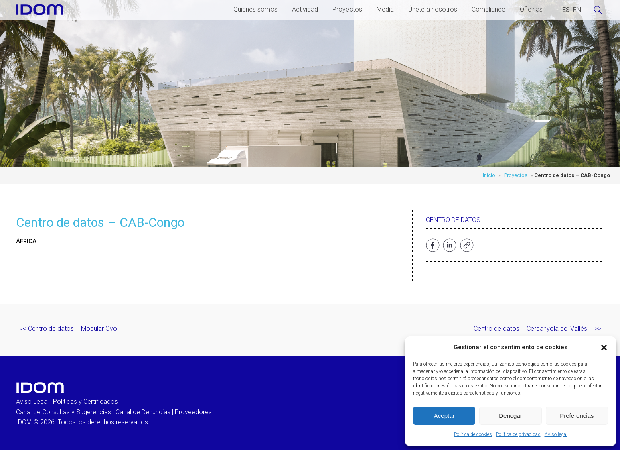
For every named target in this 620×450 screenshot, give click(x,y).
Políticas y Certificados (85, 401)
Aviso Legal (32, 401)
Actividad (305, 9)
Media (385, 9)
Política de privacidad (518, 434)
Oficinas (531, 9)
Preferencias (577, 415)
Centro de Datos (453, 220)
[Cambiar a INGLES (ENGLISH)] (577, 10)
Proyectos (347, 9)
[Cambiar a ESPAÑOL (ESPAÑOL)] (566, 10)
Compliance (488, 9)
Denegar (510, 415)
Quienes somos (255, 9)
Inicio (489, 175)
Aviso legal (556, 434)
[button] (604, 348)
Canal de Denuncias (142, 412)
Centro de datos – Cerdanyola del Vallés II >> (537, 328)
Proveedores (193, 412)
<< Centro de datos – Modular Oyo (68, 328)
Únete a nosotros (432, 9)
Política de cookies (473, 434)
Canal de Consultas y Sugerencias (63, 412)
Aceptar (444, 415)
